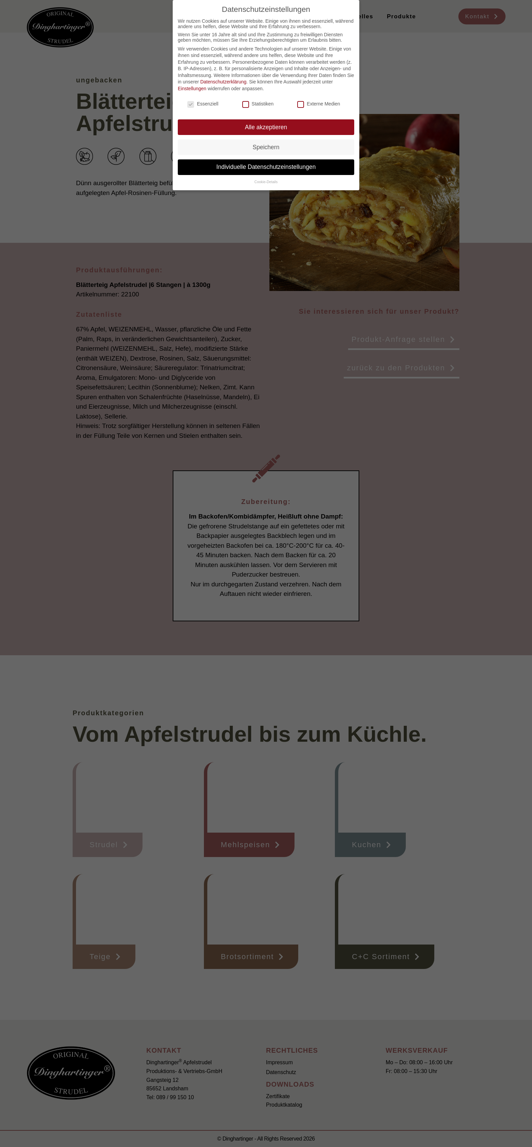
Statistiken (258, 103)
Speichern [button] (266, 147)
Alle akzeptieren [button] (266, 127)
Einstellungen (192, 88)
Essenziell (202, 103)
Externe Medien (318, 103)
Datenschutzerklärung (223, 81)
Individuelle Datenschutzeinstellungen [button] (266, 166)
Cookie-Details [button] (266, 182)
